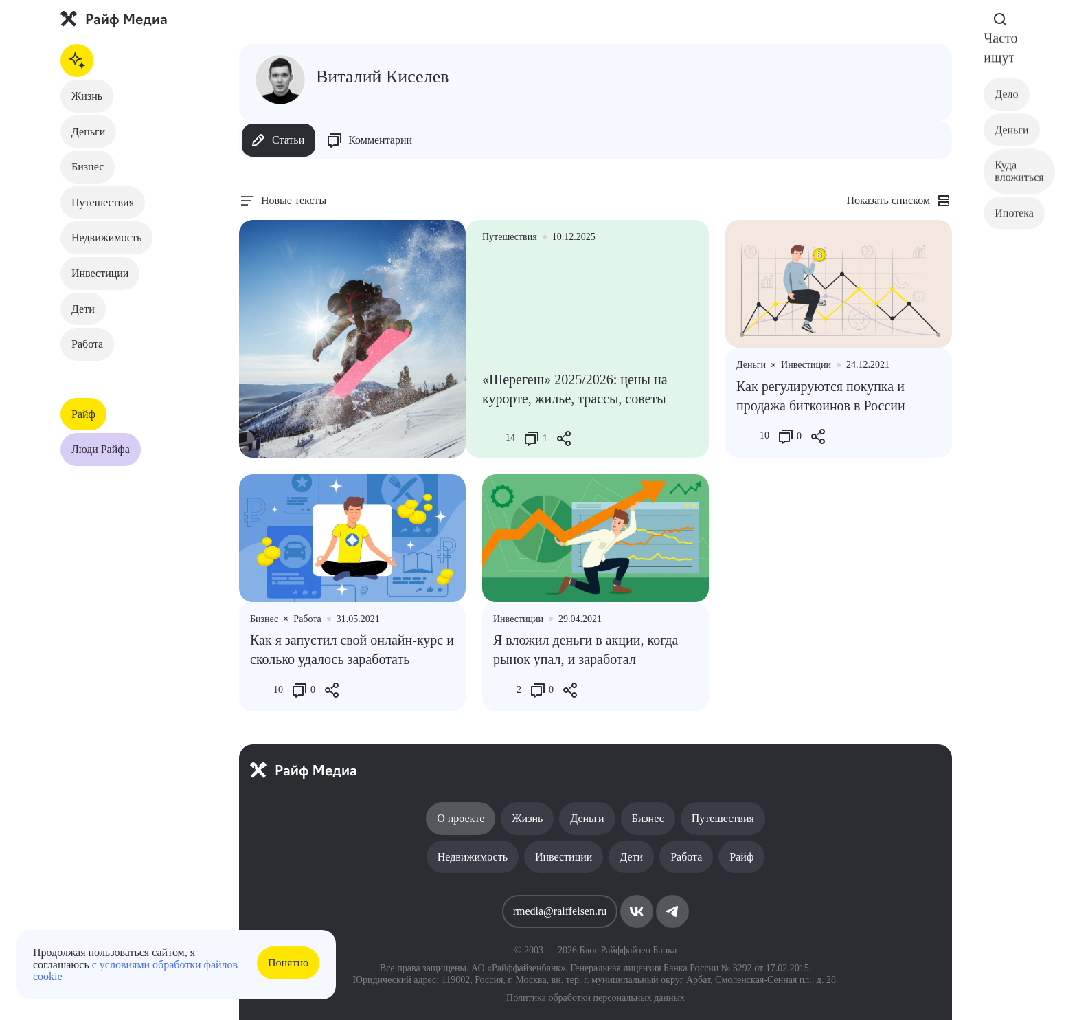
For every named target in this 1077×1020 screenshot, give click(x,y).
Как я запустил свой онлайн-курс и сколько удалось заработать (352, 649)
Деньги (88, 131)
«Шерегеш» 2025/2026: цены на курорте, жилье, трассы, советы (575, 389)
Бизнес (87, 167)
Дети (83, 309)
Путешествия (102, 202)
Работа (87, 344)
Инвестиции (99, 273)
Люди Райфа (100, 449)
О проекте (460, 818)
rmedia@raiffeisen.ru (560, 911)
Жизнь (86, 96)
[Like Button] (492, 438)
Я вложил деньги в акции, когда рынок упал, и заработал (585, 649)
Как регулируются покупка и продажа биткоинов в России (820, 396)
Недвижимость (106, 237)
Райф (83, 414)
